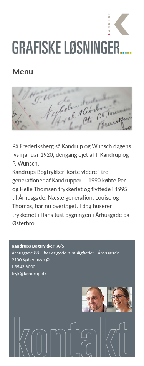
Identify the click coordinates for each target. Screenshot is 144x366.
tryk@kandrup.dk (29, 273)
